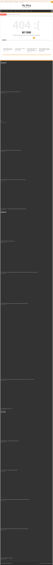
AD (44, 563)
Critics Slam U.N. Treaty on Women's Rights (20, 49)
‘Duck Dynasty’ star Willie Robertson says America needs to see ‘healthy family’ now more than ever (19, 272)
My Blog (26, 5)
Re (1, 121)
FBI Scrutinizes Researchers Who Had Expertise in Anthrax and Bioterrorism (32, 49)
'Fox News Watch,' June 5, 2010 (6, 408)
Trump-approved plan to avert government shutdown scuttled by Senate (14, 303)
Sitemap (51, 563)
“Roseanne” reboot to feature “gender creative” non (10, 91)
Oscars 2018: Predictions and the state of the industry (11, 150)
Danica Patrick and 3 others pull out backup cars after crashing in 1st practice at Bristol (17, 379)
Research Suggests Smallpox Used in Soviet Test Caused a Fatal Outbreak (44, 49)
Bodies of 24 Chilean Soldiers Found (7, 241)
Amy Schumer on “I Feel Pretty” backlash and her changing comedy (13, 208)
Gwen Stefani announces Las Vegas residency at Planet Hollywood (13, 179)
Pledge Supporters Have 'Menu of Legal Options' (14, 14)
